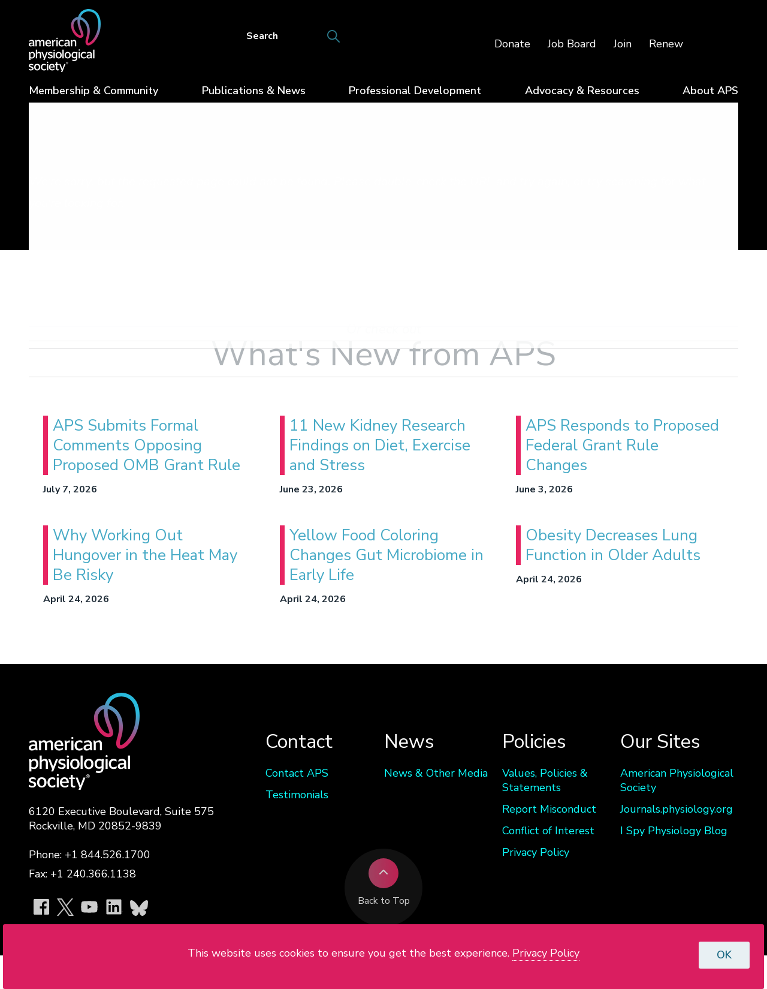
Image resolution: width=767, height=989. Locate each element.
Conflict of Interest (548, 830)
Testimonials (296, 794)
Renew (666, 44)
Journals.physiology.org (676, 809)
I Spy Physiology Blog (673, 830)
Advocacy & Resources (582, 90)
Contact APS (296, 773)
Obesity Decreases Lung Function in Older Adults (613, 545)
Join (623, 44)
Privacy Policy (535, 852)
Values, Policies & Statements (545, 780)
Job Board (572, 44)
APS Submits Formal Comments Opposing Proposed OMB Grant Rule (146, 445)
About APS (710, 90)
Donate (512, 44)
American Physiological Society (676, 780)
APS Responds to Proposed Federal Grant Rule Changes (622, 445)
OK (724, 955)
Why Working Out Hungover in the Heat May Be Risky (145, 555)
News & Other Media (436, 773)
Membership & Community (93, 90)
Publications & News (254, 90)
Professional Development (415, 90)
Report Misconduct (549, 809)
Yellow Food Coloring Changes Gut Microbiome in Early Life (386, 555)
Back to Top (384, 882)
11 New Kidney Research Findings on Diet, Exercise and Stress (379, 445)
